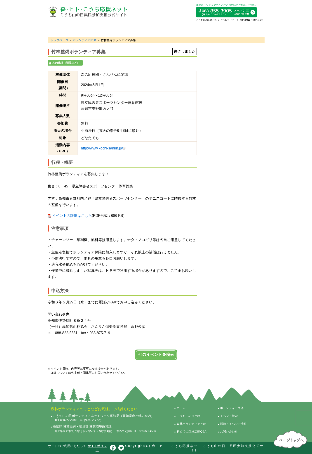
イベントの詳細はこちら (72, 216)
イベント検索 (213, 29)
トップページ (59, 40)
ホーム (181, 408)
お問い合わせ (229, 431)
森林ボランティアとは (104, 29)
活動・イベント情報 (246, 29)
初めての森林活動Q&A (145, 29)
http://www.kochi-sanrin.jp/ (102, 148)
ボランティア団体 (182, 29)
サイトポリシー (97, 448)
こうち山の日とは (66, 29)
